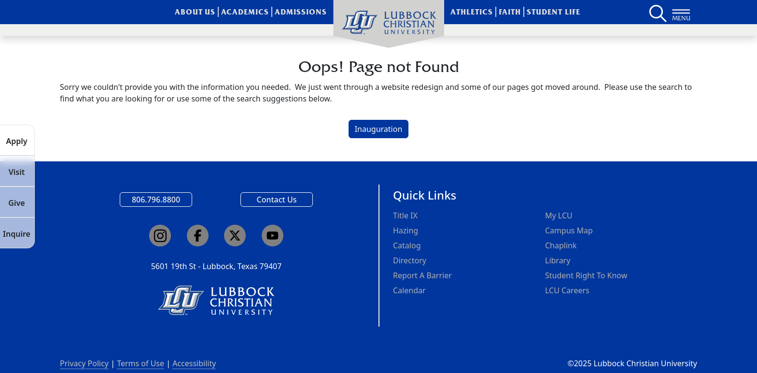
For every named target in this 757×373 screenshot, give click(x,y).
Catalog (407, 245)
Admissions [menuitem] (301, 11)
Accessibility (194, 363)
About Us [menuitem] (195, 11)
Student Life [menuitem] (553, 11)
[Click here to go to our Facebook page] (198, 235)
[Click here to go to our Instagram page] (160, 235)
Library (557, 260)
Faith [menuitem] (510, 11)
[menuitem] (388, 24)
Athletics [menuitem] (471, 11)
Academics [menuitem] (245, 11)
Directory (409, 260)
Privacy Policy (84, 363)
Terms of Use (140, 363)
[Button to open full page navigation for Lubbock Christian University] (681, 12)
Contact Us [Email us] (277, 199)
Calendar (409, 290)
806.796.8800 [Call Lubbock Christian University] (156, 199)
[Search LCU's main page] (657, 12)
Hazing (405, 230)
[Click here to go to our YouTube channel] (272, 235)
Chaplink (561, 245)
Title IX (405, 215)
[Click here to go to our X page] (235, 235)
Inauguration (379, 129)
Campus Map (569, 230)
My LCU (559, 215)
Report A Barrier (422, 275)
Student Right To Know (586, 275)
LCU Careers (567, 290)
